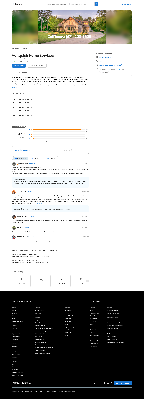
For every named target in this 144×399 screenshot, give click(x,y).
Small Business (39, 310)
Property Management (71, 327)
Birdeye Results (94, 341)
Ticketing (14, 357)
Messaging (15, 346)
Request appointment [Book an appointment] (37, 66)
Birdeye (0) (51, 158)
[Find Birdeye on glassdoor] (111, 383)
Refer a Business (112, 339)
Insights (14, 351)
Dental (67, 313)
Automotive (68, 310)
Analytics (14, 367)
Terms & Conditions (17, 391)
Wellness (67, 338)
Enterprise (38, 313)
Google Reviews (39, 339)
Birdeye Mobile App (17, 375)
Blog (91, 324)
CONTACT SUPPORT (123, 383)
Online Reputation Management (44, 328)
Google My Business (40, 342)
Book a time (93, 318)
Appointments (16, 334)
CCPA (49, 391)
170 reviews (26, 59)
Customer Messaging (41, 331)
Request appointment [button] (106, 57)
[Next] (87, 281)
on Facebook (32, 163)
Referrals (14, 316)
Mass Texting (16, 336)
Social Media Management (42, 353)
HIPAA (44, 391)
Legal (66, 324)
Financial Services (70, 316)
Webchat (14, 328)
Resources (93, 321)
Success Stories (94, 335)
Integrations (15, 369)
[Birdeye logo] (17, 4)
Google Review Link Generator (115, 325)
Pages (13, 318)
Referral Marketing (40, 334)
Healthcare (68, 318)
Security (35, 391)
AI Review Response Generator (116, 322)
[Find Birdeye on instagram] (104, 383)
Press (91, 327)
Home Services (69, 321)
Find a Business (111, 331)
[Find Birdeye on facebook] (94, 383)
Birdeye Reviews (94, 338)
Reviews (14, 313)
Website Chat (39, 336)
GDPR (40, 391)
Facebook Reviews (40, 345)
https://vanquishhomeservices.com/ (110, 65)
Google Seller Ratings (18, 321)
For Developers (111, 334)
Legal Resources (94, 343)
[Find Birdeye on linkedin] (101, 383)
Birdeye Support (111, 336)
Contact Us (93, 346)
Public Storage (69, 329)
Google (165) (36, 158)
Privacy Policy (28, 391)
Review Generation (40, 325)
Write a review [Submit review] (18, 66)
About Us (92, 310)
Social (13, 331)
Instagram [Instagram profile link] (104, 72)
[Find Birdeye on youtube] (108, 383)
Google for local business (42, 320)
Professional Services (113, 313)
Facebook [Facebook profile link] (112, 69)
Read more (16, 87)
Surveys (14, 349)
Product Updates (95, 329)
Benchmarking (16, 354)
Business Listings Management (44, 347)
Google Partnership (17, 372)
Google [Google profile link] (103, 69)
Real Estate (68, 332)
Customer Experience (41, 350)
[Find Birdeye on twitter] (98, 383)
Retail (66, 335)
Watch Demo (94, 316)
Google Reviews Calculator (115, 320)
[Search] (96, 4)
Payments (15, 339)
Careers (92, 332)
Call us (101, 61)
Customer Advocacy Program (115, 342)
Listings (14, 310)
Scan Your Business (112, 328)
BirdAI (13, 364)
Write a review (126, 4)
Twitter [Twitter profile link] (121, 69)
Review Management (41, 322)
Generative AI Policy (57, 391)
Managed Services (112, 310)
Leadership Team (95, 313)
